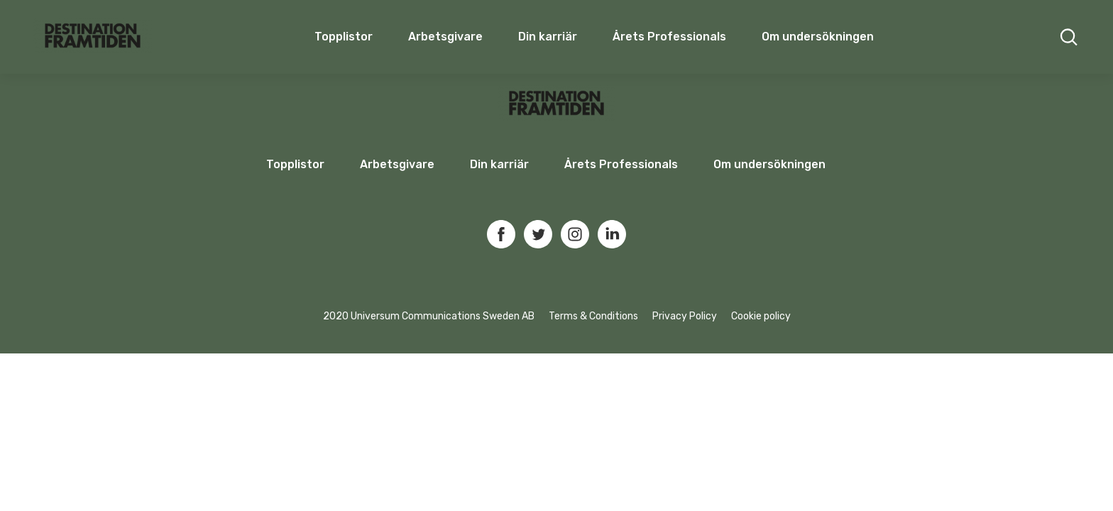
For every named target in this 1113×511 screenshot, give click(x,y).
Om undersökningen (818, 36)
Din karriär (547, 36)
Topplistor (295, 164)
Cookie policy (761, 316)
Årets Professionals (669, 36)
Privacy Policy (684, 316)
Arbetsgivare (445, 36)
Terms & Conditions (593, 316)
